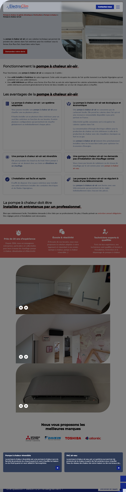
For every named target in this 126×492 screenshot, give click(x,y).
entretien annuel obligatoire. (110, 213)
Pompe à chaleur (50, 15)
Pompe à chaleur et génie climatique (17, 15)
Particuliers (37, 15)
